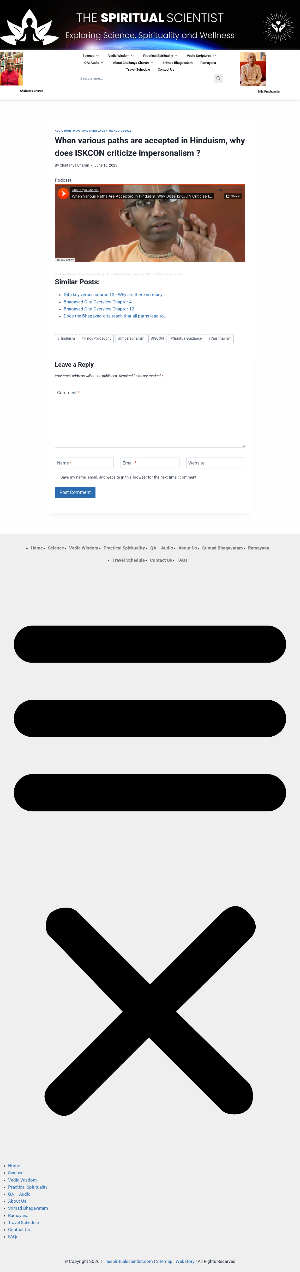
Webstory (185, 1261)
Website (196, 463)
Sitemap (164, 1261)
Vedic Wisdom (121, 56)
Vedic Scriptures (201, 56)
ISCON (157, 338)
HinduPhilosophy (96, 338)
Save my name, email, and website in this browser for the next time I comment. (129, 477)
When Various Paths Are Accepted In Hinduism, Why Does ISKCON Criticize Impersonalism (131, 274)
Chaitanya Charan (74, 165)
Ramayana (208, 63)
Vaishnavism (219, 338)
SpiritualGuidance (186, 338)
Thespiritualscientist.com (128, 1261)
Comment (68, 392)
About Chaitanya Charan (133, 62)
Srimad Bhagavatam (178, 63)
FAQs (182, 560)
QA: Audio (94, 62)
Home (37, 548)
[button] (150, 863)
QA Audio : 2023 (120, 130)
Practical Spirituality (160, 56)
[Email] (150, 462)
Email (129, 463)
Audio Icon (63, 130)
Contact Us (166, 69)
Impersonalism (131, 338)
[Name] (84, 462)
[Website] (215, 462)
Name (64, 463)
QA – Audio (161, 548)
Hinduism (66, 338)
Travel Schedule (138, 69)
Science (90, 56)
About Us (187, 548)
